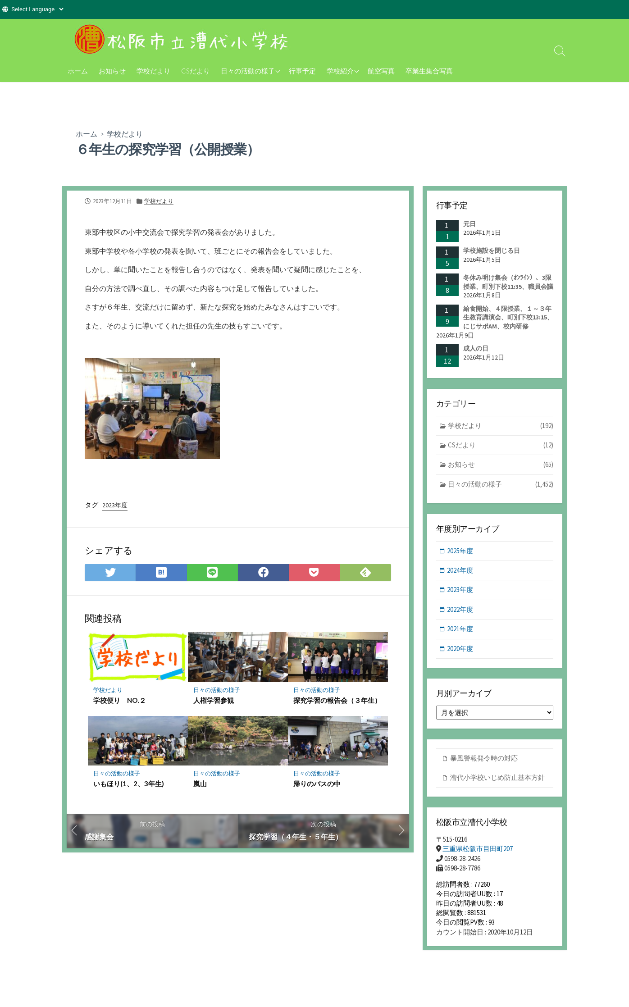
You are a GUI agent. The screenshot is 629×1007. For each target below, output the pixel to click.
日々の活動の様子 (248, 71)
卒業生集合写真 (429, 71)
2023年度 (115, 505)
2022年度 (460, 610)
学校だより (153, 71)
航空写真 (381, 71)
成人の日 (475, 348)
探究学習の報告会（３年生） (337, 700)
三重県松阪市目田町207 (477, 849)
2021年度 (460, 629)
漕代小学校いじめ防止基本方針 (497, 778)
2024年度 (460, 570)
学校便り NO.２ (119, 700)
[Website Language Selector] (37, 9)
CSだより (195, 71)
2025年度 (460, 551)
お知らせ (112, 71)
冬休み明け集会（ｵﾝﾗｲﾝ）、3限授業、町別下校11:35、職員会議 (508, 282)
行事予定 (302, 71)
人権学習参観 (213, 700)
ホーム (78, 71)
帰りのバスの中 (317, 784)
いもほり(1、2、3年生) (128, 784)
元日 (469, 224)
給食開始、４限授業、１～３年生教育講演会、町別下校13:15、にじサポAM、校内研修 (508, 317)
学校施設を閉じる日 (491, 250)
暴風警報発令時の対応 (484, 759)
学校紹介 (340, 71)
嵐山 (200, 784)
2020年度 (460, 649)
